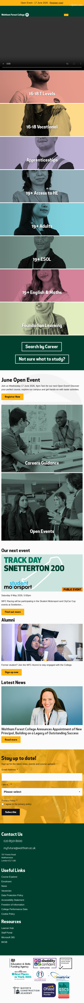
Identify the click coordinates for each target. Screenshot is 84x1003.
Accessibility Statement (12, 900)
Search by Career (41, 346)
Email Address (10, 769)
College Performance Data (14, 909)
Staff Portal (6, 933)
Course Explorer (9, 877)
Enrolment (6, 881)
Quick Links (77, 5)
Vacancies (6, 891)
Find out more (13, 611)
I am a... (6, 784)
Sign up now (11, 672)
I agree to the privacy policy (18, 804)
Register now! (56, 3)
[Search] (71, 14)
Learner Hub (7, 928)
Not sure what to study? (42, 359)
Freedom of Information (12, 905)
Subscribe (10, 812)
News (4, 886)
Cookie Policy (8, 914)
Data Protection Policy (12, 895)
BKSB (4, 942)
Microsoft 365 (8, 937)
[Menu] (66, 15)
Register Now (12, 396)
